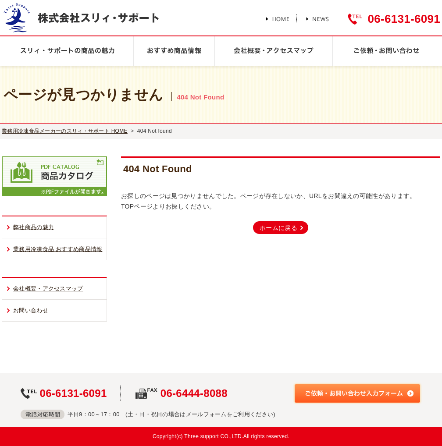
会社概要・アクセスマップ (48, 288)
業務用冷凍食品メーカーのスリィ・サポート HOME (65, 131)
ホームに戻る (278, 227)
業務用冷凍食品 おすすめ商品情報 (57, 249)
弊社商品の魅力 (33, 227)
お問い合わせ (30, 310)
